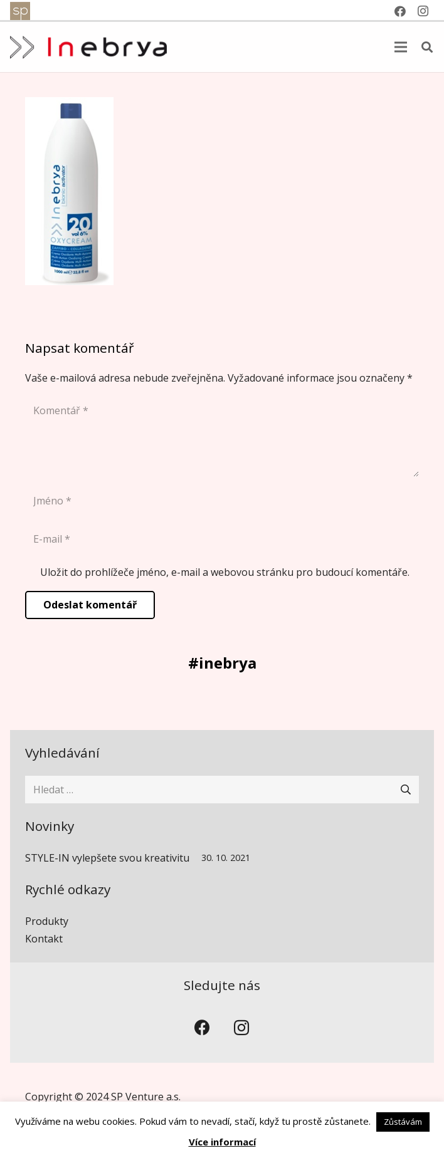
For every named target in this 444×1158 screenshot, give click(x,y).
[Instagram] (242, 1028)
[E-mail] (222, 539)
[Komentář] (222, 437)
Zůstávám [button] (403, 1121)
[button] (427, 47)
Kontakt (44, 939)
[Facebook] (203, 1028)
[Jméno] (222, 501)
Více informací (222, 1141)
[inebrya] (88, 47)
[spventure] (20, 11)
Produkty (46, 921)
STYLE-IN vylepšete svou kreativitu (107, 858)
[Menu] (400, 47)
